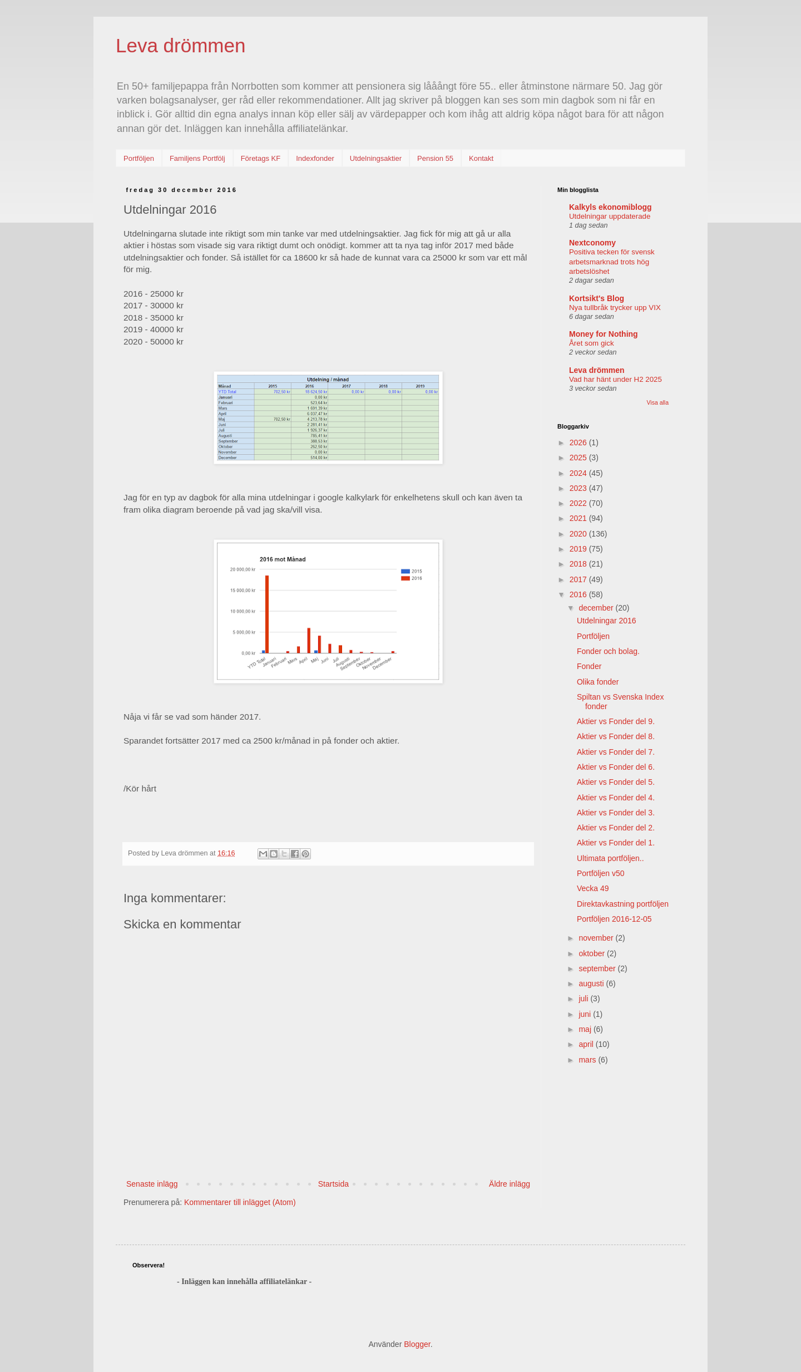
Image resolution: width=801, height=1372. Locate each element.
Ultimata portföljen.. (610, 858)
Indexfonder (315, 158)
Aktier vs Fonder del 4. (616, 797)
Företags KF (261, 158)
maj (585, 1029)
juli (584, 998)
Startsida (333, 1183)
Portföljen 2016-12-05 (614, 918)
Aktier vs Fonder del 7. (616, 752)
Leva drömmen (180, 45)
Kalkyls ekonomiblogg (610, 207)
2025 (579, 457)
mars (588, 1059)
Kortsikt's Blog (596, 298)
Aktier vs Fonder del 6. (616, 767)
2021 (579, 518)
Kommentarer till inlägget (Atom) (240, 1202)
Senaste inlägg (152, 1183)
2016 (579, 594)
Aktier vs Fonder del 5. (616, 782)
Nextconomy (592, 242)
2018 (579, 563)
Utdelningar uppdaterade (609, 216)
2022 (579, 503)
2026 (579, 442)
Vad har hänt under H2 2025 (615, 379)
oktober (592, 953)
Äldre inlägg (509, 1183)
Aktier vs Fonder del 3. (616, 812)
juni (585, 1014)
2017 (579, 579)
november (596, 937)
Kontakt (481, 158)
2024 (579, 473)
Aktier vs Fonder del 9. (616, 721)
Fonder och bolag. (608, 651)
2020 (579, 533)
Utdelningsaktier (376, 158)
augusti (592, 983)
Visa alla (658, 402)
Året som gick (591, 343)
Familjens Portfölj (197, 158)
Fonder (589, 666)
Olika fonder (598, 681)
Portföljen (138, 158)
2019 (579, 548)
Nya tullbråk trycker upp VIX (615, 307)
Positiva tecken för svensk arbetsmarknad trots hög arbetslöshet (612, 262)
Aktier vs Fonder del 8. (616, 736)
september (597, 968)
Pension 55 (435, 158)
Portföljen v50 (601, 873)
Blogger (417, 1344)
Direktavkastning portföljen (623, 903)
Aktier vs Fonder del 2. (616, 827)
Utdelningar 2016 (606, 620)
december (596, 607)
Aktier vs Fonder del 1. (616, 842)
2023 (579, 488)
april (586, 1044)
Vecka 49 (593, 888)
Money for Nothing (603, 334)
